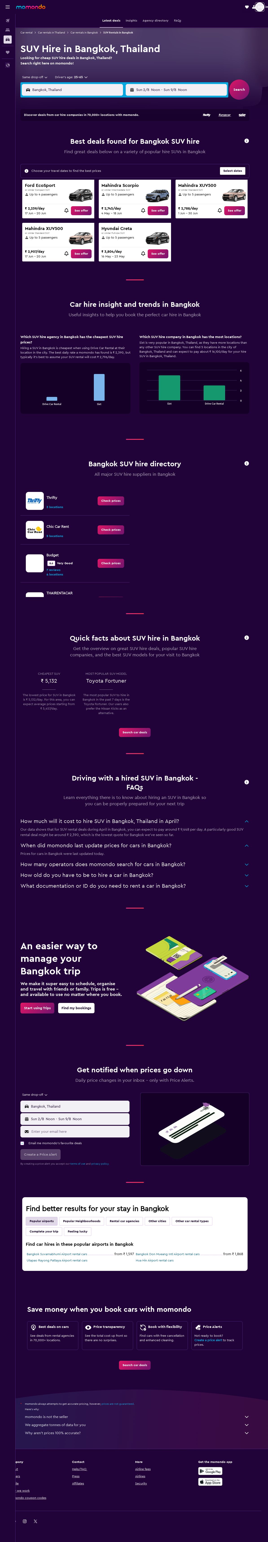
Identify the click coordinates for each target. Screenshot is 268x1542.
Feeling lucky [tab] (84, 1231)
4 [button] (84, 142)
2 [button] (62, 142)
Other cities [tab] (164, 1221)
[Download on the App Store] (217, 1482)
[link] (88, 210)
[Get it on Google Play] (217, 1471)
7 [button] (116, 142)
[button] (8, 7)
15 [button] (126, 153)
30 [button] (62, 186)
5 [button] (94, 142)
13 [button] (105, 153)
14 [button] (116, 153)
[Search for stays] (7, 30)
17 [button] (72, 164)
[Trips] (7, 52)
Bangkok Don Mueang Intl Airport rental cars (174, 1254)
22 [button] (127, 164)
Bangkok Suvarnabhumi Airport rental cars (64, 1254)
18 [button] (83, 164)
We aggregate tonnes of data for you (144, 1425)
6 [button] (105, 142)
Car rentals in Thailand (58, 32)
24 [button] (73, 175)
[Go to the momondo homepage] (30, 6)
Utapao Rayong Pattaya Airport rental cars (64, 1260)
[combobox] (40, 77)
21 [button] (116, 164)
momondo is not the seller (144, 1417)
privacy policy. (107, 1163)
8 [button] (127, 142)
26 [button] (94, 175)
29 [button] (127, 175)
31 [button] (73, 186)
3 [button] (73, 142)
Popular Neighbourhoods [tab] (88, 1221)
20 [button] (105, 164)
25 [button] (83, 175)
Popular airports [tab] (49, 1221)
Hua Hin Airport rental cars (161, 1260)
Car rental (33, 32)
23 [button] (62, 175)
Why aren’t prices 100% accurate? (144, 1433)
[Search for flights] (7, 20)
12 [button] (94, 153)
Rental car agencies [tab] (131, 1221)
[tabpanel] (141, 378)
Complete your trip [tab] (51, 1231)
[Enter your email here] (86, 1131)
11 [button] (83, 153)
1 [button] (126, 132)
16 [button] (62, 164)
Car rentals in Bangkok (91, 32)
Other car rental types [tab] (198, 1221)
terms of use (84, 1163)
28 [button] (116, 175)
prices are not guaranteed (124, 1404)
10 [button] (73, 153)
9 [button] (62, 153)
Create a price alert (215, 1340)
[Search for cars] (7, 39)
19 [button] (94, 164)
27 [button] (105, 175)
